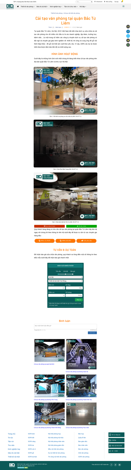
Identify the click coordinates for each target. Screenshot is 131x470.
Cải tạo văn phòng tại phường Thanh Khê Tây (79, 399)
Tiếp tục (79, 299)
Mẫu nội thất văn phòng (55, 449)
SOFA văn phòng (83, 457)
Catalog (114, 440)
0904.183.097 (65, 241)
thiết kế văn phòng (58, 453)
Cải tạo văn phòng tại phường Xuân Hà (77, 371)
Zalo (128, 36)
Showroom (98, 1)
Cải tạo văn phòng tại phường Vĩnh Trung (45, 399)
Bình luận (58, 27)
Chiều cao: (56, 294)
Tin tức (116, 2)
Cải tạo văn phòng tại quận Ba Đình (44, 364)
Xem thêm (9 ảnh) (49, 226)
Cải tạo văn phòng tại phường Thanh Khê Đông (47, 427)
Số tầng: (74, 286)
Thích (50, 27)
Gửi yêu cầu (86, 241)
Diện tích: (56, 286)
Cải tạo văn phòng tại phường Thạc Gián (77, 427)
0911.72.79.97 (44, 241)
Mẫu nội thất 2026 (117, 445)
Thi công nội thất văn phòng (57, 457)
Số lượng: (74, 294)
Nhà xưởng (108, 1)
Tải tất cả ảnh (81, 226)
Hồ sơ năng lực (116, 434)
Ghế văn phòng (83, 453)
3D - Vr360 (115, 451)
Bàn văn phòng (83, 449)
